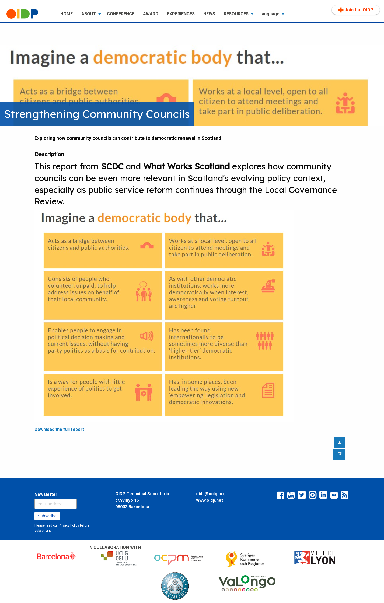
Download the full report (59, 429)
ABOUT (88, 13)
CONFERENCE (120, 13)
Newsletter (45, 494)
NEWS (209, 13)
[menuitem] (29, 14)
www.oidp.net (209, 500)
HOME (66, 13)
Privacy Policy (69, 525)
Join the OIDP (355, 10)
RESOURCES (236, 13)
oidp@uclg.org (211, 493)
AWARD (150, 13)
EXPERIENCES (181, 13)
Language (269, 13)
